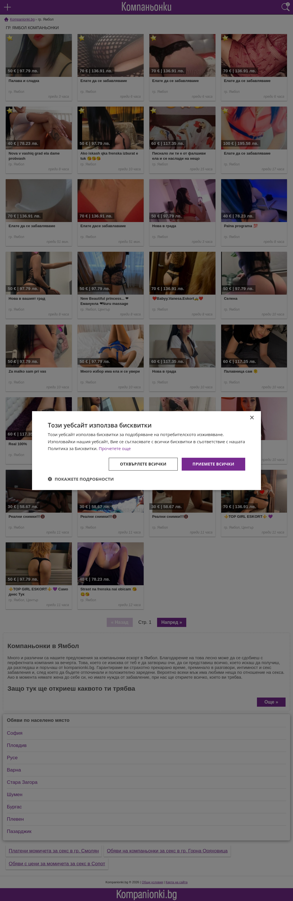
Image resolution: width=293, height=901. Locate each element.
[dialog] (146, 450)
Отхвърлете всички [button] (143, 464)
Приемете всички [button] (213, 464)
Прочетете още (115, 448)
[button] (81, 479)
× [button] (252, 417)
